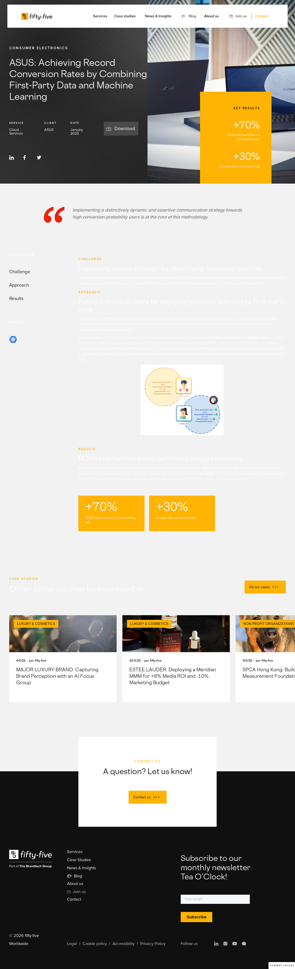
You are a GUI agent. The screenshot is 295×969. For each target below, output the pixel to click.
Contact (261, 16)
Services (75, 852)
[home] (36, 16)
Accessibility (123, 944)
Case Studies (79, 860)
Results (16, 298)
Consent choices (282, 966)
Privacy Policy (152, 944)
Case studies (125, 16)
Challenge (19, 272)
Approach (19, 285)
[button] (100, 16)
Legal (72, 944)
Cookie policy (95, 944)
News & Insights (158, 16)
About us (211, 16)
